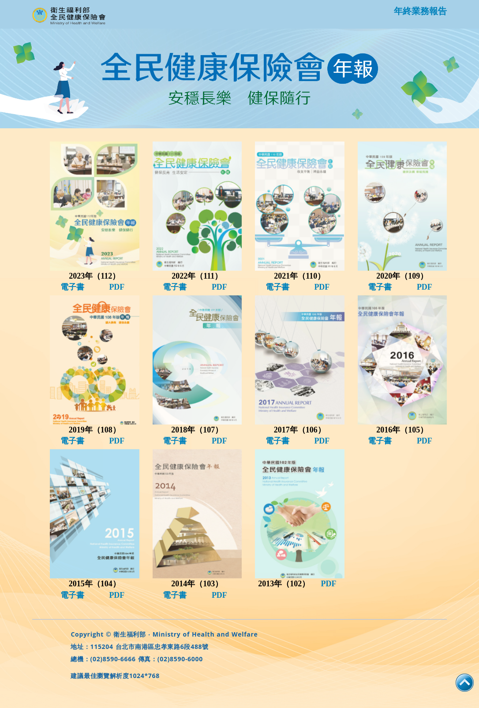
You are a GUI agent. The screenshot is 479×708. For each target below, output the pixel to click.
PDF (116, 287)
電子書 (72, 287)
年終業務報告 (420, 11)
